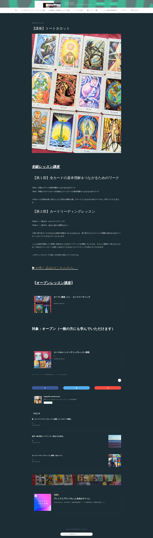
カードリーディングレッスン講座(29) (41, 374)
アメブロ (123, 10)
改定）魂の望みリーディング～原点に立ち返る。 (48, 436)
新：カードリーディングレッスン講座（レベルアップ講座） (52, 419)
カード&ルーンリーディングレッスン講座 (33, 10)
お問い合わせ (134, 10)
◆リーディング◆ (92, 10)
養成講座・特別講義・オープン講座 (59, 10)
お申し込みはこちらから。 (56, 268)
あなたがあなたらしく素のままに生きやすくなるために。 (48, 440)
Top (16, 10)
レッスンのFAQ (78, 10)
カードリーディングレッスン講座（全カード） (47, 456)
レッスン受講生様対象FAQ (109, 10)
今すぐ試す (100, 3)
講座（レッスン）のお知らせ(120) (58, 374)
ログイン (113, 4)
